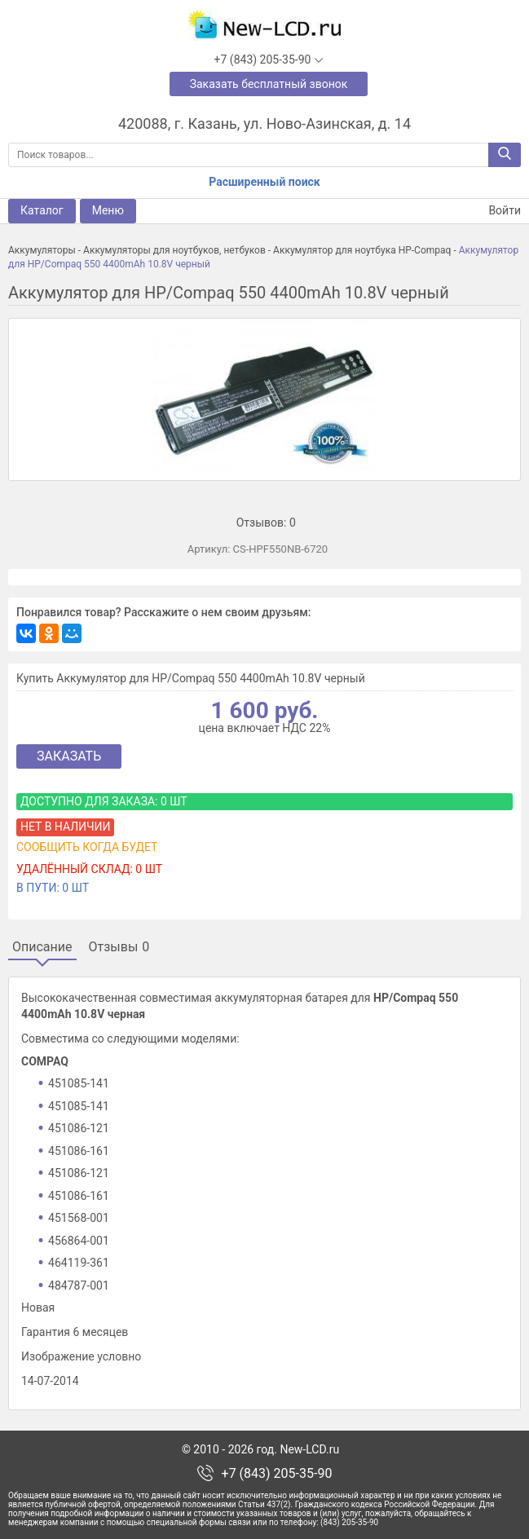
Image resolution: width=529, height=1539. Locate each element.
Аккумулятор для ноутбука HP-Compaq (362, 250)
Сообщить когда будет (86, 846)
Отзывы (119, 947)
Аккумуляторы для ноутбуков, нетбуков (174, 250)
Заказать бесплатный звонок (269, 83)
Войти (495, 211)
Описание (42, 947)
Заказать (69, 756)
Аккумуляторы (42, 250)
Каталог (42, 210)
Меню (108, 210)
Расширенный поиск (264, 181)
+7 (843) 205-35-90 (277, 1473)
